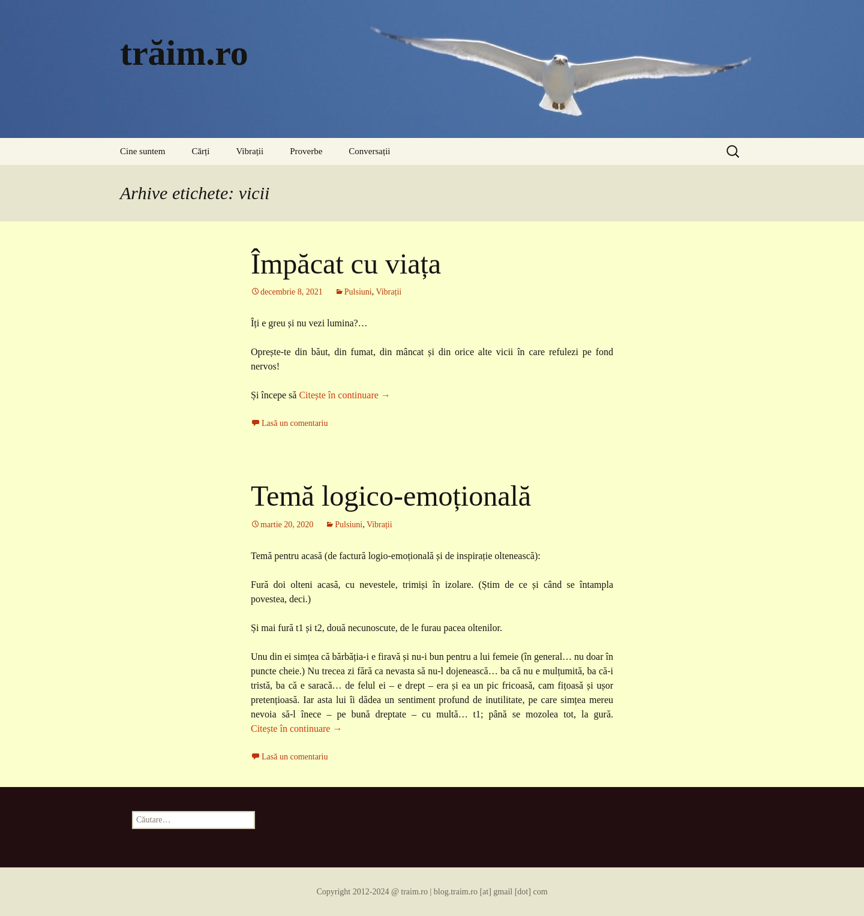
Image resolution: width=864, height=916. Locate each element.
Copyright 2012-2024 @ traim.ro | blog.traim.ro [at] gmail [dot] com (431, 891)
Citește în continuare (344, 395)
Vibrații (249, 151)
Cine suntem (142, 151)
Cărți (200, 151)
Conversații (369, 151)
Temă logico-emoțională (391, 496)
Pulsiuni (358, 291)
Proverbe (306, 151)
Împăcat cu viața (346, 264)
